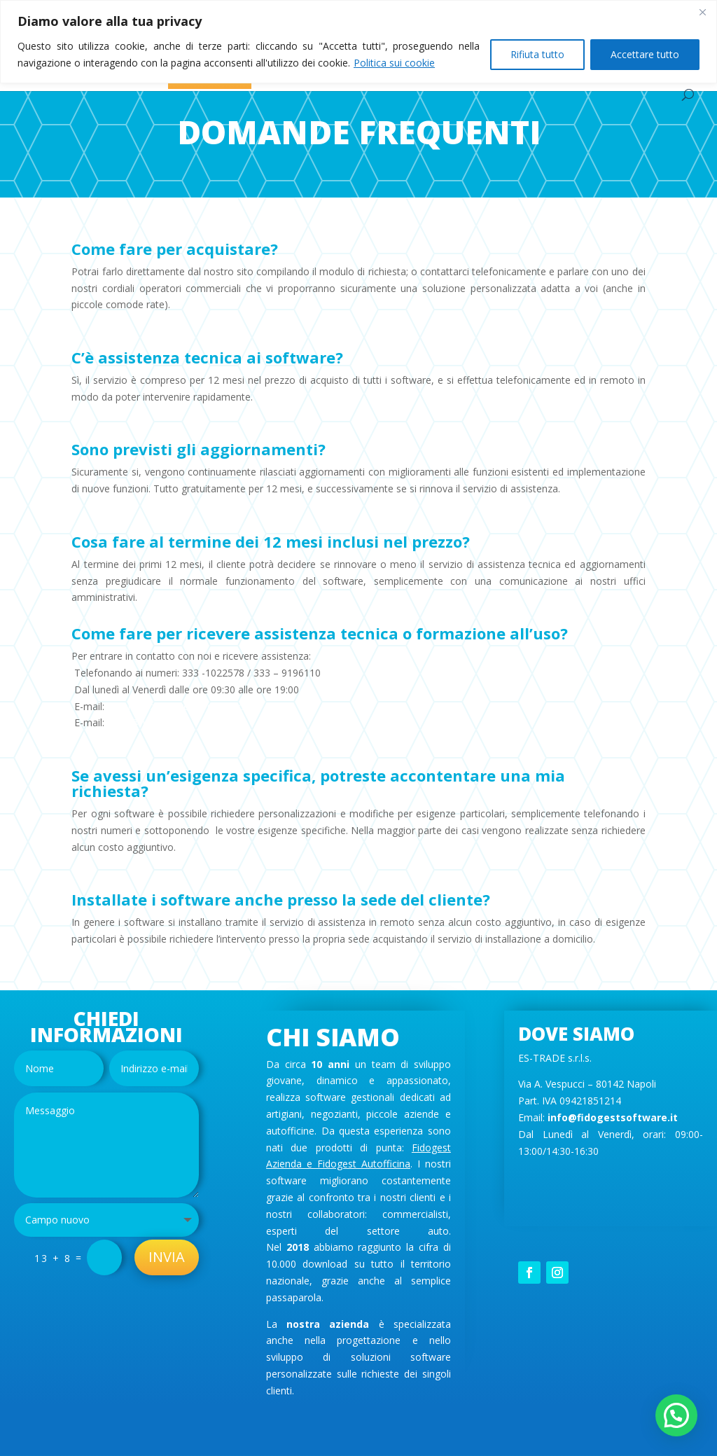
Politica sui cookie (394, 62)
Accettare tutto (645, 54)
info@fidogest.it (148, 722)
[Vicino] (702, 12)
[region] (358, 41)
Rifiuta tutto (537, 54)
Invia (166, 1256)
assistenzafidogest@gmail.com (183, 706)
